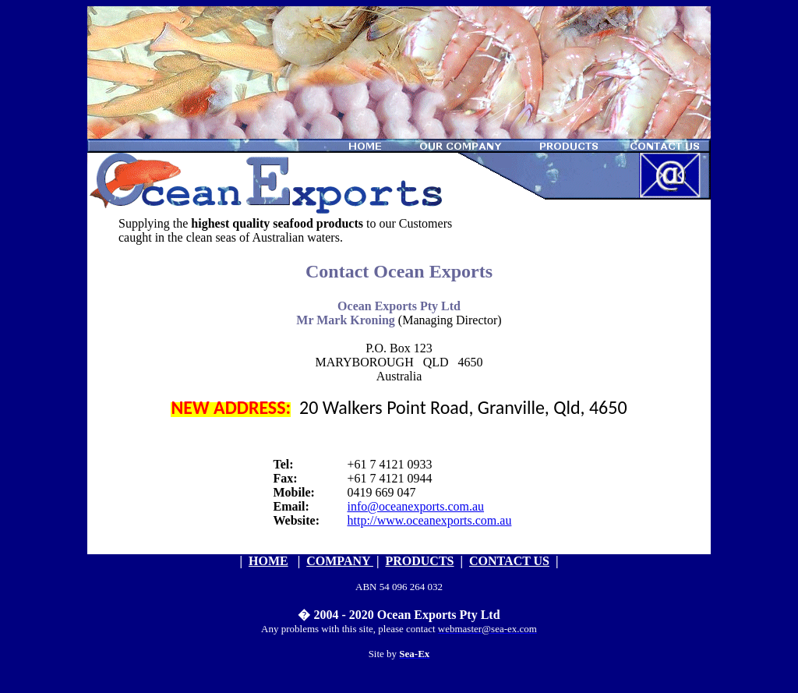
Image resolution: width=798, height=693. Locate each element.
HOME (268, 560)
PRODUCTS (419, 560)
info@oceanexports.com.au (416, 506)
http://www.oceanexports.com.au (430, 520)
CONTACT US (509, 560)
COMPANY (339, 560)
